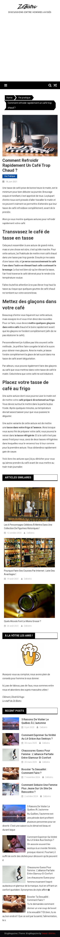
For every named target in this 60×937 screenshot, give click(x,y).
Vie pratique (9, 176)
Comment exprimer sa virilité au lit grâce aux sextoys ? (38, 737)
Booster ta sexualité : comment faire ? (34, 771)
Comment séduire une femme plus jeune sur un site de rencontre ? (39, 788)
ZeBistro (30, 533)
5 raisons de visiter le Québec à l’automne (35, 721)
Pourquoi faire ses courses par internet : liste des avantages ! (29, 572)
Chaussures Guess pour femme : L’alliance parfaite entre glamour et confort (37, 754)
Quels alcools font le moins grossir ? (22, 621)
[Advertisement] (30, 50)
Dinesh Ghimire (48, 933)
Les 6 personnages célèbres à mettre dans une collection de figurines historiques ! (28, 526)
